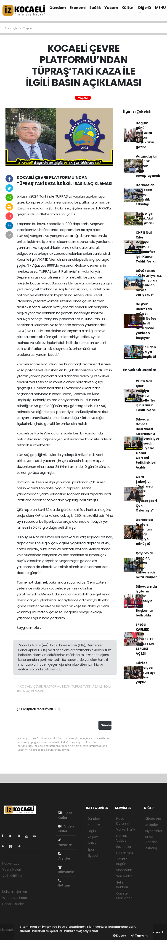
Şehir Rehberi (122, 884)
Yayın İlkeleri (11, 869)
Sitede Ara (153, 818)
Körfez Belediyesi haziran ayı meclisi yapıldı (145, 672)
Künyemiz (66, 869)
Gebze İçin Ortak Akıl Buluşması (145, 218)
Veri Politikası (12, 875)
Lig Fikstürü (124, 853)
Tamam (139, 935)
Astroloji (151, 848)
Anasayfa (11, 28)
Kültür (127, 7)
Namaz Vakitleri (122, 838)
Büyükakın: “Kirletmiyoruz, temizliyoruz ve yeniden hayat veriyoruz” (149, 282)
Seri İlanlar (124, 876)
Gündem (57, 7)
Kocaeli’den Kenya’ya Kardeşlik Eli (146, 352)
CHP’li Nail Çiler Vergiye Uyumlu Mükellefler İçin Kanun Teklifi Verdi (146, 247)
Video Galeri (66, 828)
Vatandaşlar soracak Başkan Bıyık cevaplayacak (148, 166)
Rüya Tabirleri (151, 839)
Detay (119, 935)
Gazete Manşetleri (124, 895)
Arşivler (64, 856)
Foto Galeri (65, 815)
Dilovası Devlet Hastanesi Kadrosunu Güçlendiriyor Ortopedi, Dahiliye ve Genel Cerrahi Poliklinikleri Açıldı (147, 443)
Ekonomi (77, 7)
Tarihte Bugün (121, 861)
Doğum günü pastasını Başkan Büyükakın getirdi (145, 135)
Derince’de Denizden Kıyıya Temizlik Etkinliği (145, 194)
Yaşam (111, 7)
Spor (90, 849)
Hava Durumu (122, 821)
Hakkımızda (11, 863)
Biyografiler (153, 831)
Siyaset (93, 855)
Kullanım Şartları (14, 891)
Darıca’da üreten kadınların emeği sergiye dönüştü (145, 531)
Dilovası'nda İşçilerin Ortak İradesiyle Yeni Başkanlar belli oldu (146, 601)
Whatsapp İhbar (14, 897)
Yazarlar (65, 842)
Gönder (106, 725)
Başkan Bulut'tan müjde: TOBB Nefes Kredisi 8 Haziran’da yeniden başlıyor (146, 321)
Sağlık (95, 7)
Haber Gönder (13, 904)
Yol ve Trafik (125, 829)
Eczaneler (123, 846)
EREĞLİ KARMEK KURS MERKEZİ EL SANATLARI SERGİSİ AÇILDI (145, 639)
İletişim (64, 883)
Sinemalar (124, 870)
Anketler (151, 824)
